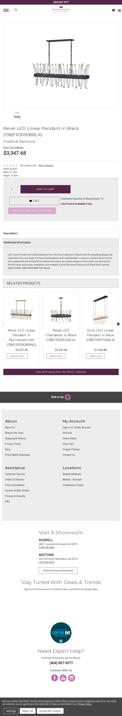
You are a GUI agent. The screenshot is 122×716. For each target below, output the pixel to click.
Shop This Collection (13, 147)
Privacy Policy (13, 443)
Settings (11, 711)
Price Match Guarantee (17, 454)
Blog (7, 449)
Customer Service (15, 474)
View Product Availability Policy (76, 204)
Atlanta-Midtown (72, 474)
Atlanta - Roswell (72, 479)
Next (119, 324)
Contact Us (69, 454)
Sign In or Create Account (77, 427)
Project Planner (71, 449)
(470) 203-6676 (46, 562)
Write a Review (46, 165)
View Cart (68, 443)
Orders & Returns (14, 479)
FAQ (7, 501)
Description (10, 233)
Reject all (27, 711)
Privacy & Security (15, 496)
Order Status (70, 438)
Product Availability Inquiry (32, 210)
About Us (10, 427)
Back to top (61, 397)
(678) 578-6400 (46, 547)
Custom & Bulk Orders (17, 490)
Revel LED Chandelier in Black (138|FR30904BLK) (61, 335)
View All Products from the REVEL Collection (61, 372)
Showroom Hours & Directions (58, 570)
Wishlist (67, 432)
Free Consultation (15, 485)
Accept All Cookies (50, 711)
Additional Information (17, 242)
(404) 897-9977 (61, 2)
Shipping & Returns (15, 438)
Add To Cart (56, 356)
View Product (17, 356)
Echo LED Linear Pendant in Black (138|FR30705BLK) (100, 335)
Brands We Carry (14, 432)
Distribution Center (73, 485)
